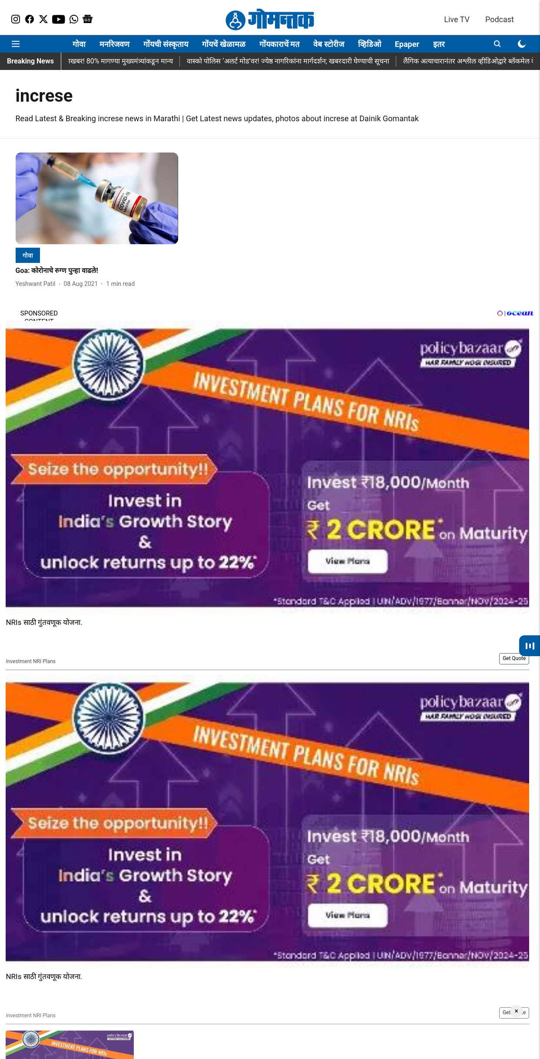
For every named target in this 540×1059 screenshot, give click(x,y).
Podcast (499, 19)
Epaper (407, 44)
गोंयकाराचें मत (279, 44)
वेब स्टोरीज (328, 44)
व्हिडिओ (369, 44)
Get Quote (514, 658)
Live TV (457, 19)
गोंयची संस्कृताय (165, 44)
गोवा (79, 44)
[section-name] (28, 255)
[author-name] (37, 284)
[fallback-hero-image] (97, 198)
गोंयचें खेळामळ (223, 44)
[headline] (97, 271)
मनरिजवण (114, 44)
